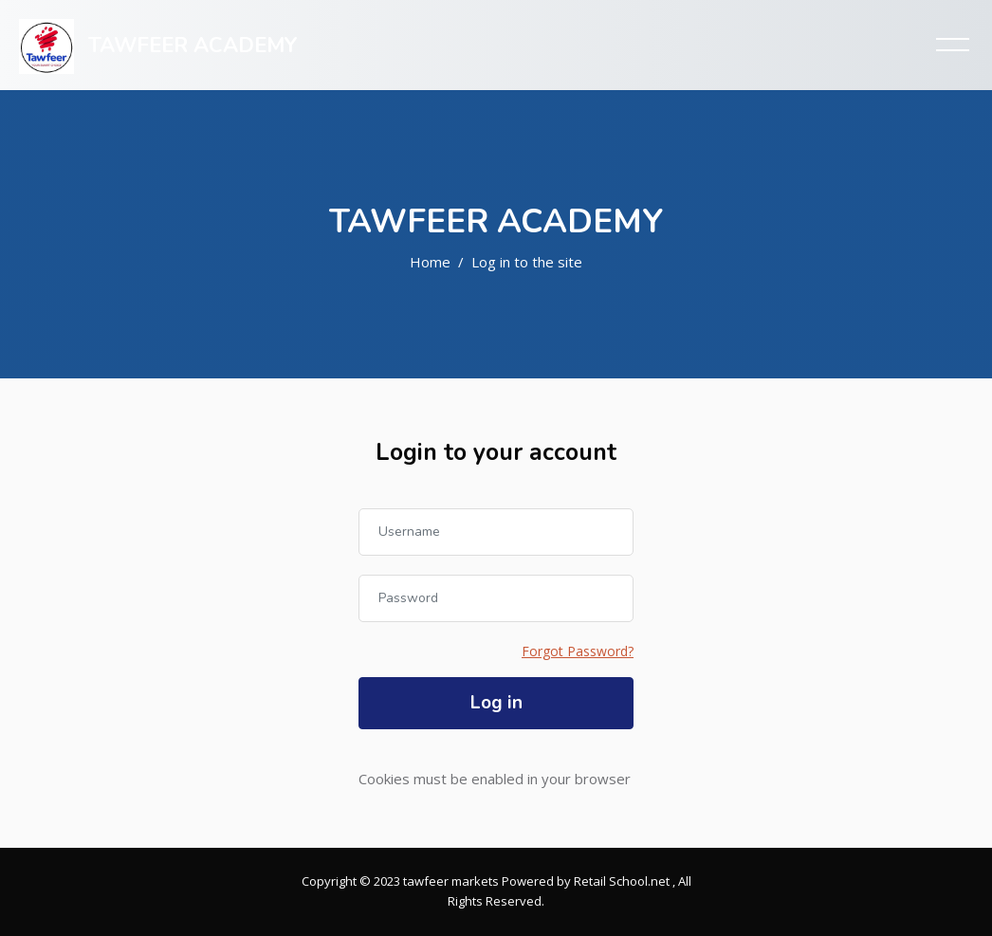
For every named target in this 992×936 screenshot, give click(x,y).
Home (430, 261)
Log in (496, 702)
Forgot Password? (578, 651)
